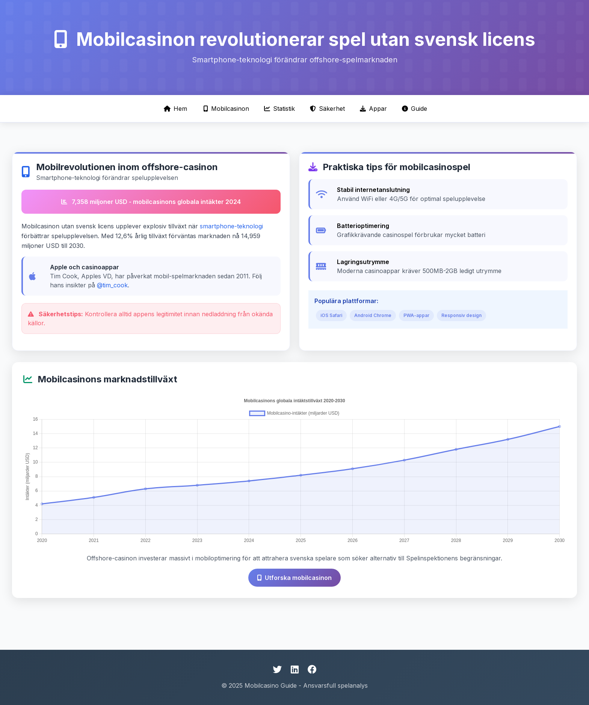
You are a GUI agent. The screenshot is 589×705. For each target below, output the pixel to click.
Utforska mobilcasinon (294, 577)
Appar (373, 108)
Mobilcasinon (226, 108)
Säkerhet (327, 108)
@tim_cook (112, 285)
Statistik (279, 108)
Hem (175, 108)
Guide (414, 108)
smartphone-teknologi (231, 226)
